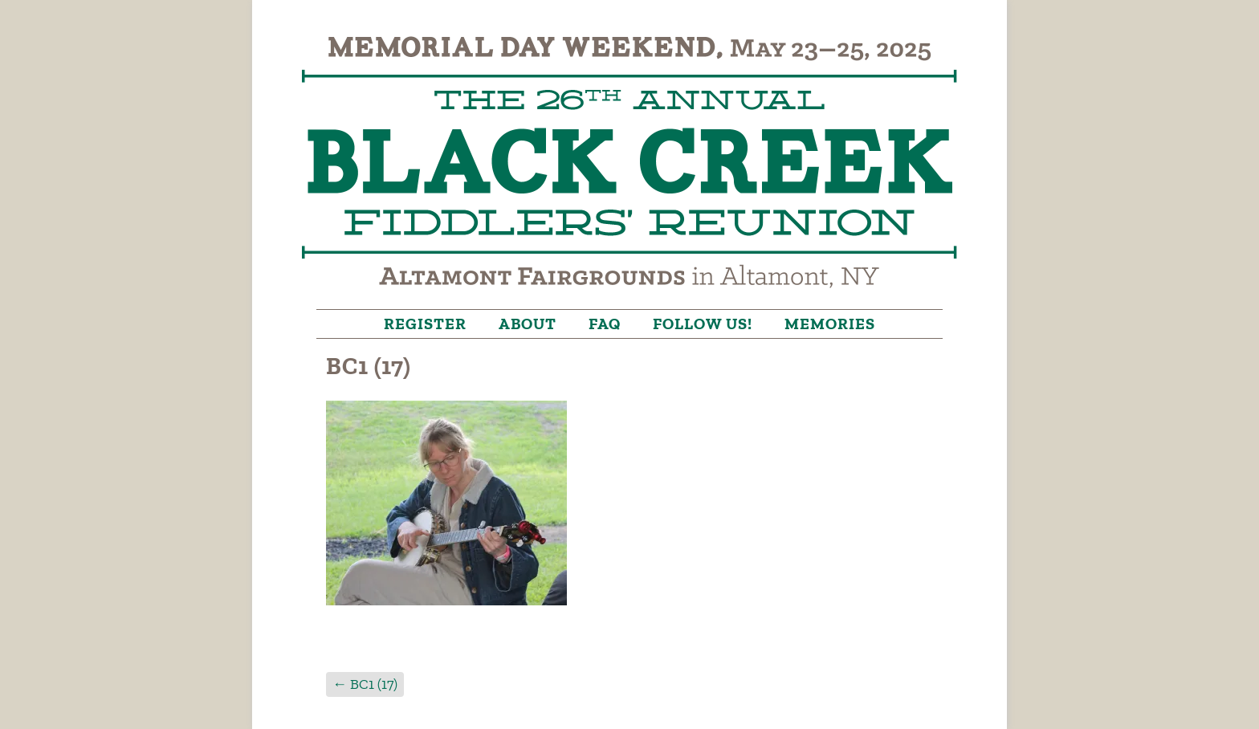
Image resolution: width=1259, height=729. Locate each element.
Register (425, 323)
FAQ (605, 323)
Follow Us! (702, 323)
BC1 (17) (364, 684)
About (527, 323)
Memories (829, 323)
